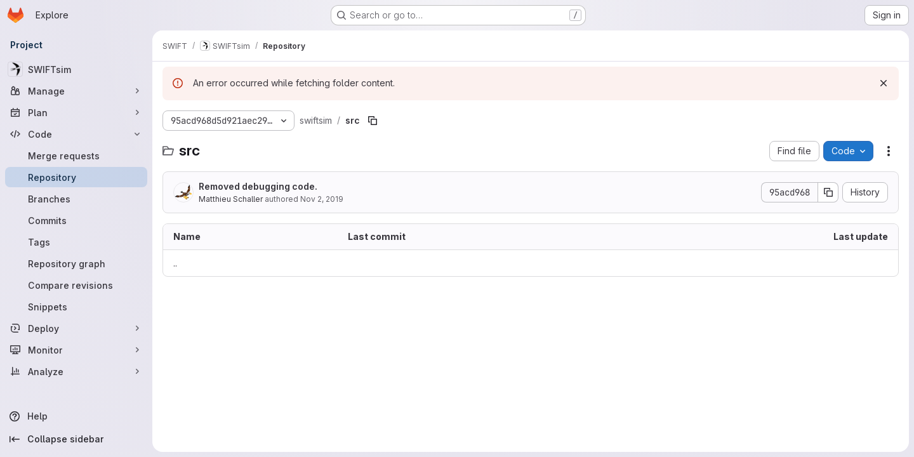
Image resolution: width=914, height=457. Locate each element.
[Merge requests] (76, 155)
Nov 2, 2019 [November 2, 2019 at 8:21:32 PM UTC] (321, 199)
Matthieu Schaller (231, 199)
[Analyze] (76, 371)
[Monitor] (76, 350)
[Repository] (76, 177)
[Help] (76, 416)
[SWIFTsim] (76, 69)
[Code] (76, 134)
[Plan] (76, 112)
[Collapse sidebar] (76, 439)
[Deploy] (76, 328)
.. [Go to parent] (175, 263)
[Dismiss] (883, 83)
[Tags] (76, 242)
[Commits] (76, 220)
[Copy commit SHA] (828, 192)
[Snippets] (76, 306)
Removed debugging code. (258, 186)
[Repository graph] (76, 263)
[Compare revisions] (76, 285)
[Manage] (76, 91)
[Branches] (76, 199)
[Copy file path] (372, 120)
